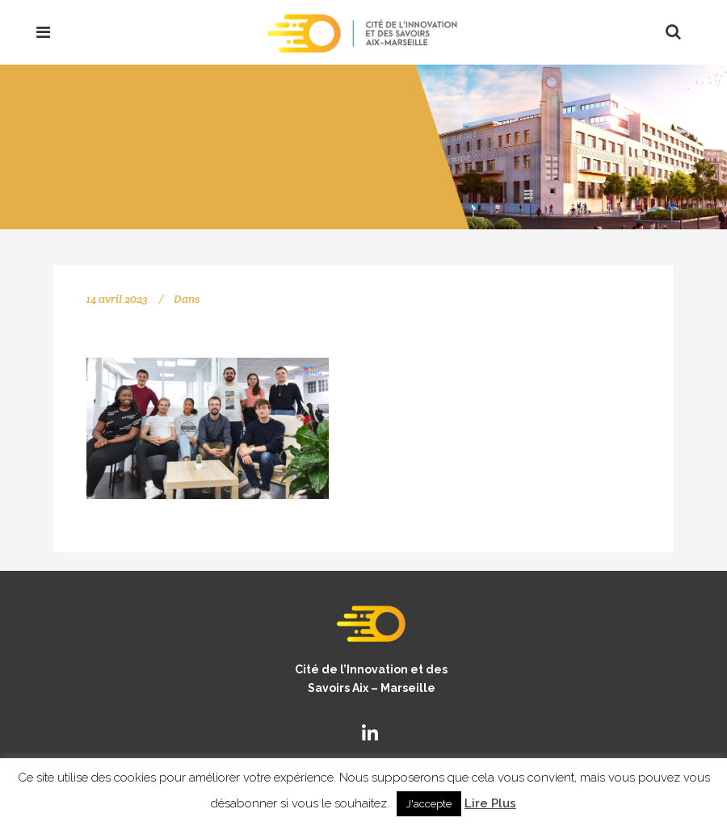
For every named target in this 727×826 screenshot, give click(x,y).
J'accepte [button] (429, 804)
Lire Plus (490, 803)
